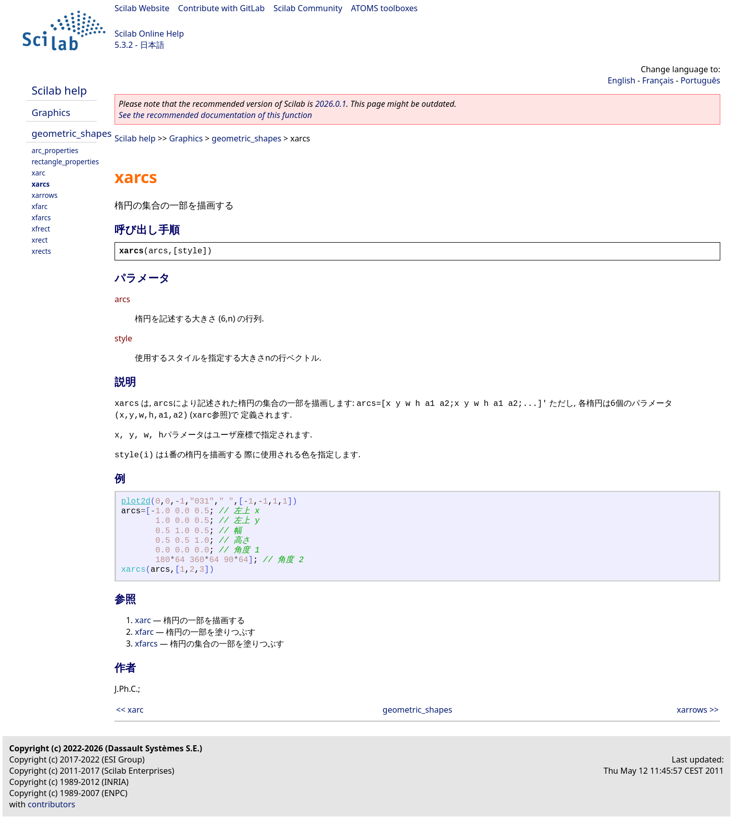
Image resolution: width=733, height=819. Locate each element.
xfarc (39, 206)
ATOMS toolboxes (384, 8)
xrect (40, 240)
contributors (51, 804)
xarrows (45, 195)
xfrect (41, 228)
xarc (38, 173)
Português (700, 80)
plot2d (136, 501)
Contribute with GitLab (221, 8)
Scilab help (59, 90)
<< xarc (130, 709)
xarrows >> (698, 709)
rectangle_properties (65, 161)
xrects (41, 251)
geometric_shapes (71, 133)
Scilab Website (142, 8)
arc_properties (55, 150)
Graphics (51, 112)
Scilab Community (307, 8)
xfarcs (41, 217)
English (621, 80)
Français (658, 80)
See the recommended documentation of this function (215, 115)
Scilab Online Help (149, 33)
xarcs (41, 184)
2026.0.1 (330, 103)
